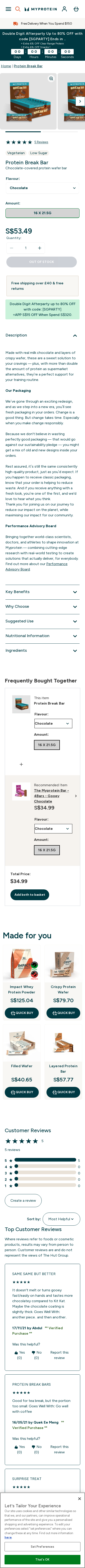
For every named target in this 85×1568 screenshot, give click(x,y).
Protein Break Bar (28, 66)
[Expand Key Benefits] (42, 592)
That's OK (42, 1559)
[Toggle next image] (80, 101)
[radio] (42, 213)
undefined (42, 188)
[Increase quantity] (40, 248)
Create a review (23, 1200)
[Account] (64, 9)
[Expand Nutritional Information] (42, 636)
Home (6, 66)
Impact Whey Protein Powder (21, 989)
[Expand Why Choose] (42, 607)
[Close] (80, 1499)
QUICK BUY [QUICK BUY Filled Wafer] (21, 1092)
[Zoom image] (51, 78)
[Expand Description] (42, 335)
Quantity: (14, 238)
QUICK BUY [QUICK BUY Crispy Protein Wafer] (63, 1013)
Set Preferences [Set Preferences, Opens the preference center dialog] (42, 1546)
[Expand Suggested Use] (42, 621)
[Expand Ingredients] (42, 651)
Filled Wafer (21, 1066)
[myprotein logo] (41, 9)
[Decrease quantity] (12, 248)
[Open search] (18, 9)
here (8, 1537)
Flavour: (13, 178)
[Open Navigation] (8, 9)
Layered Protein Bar (63, 1069)
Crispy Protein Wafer (63, 989)
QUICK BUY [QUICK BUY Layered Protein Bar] (63, 1092)
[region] (42, 1530)
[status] (26, 248)
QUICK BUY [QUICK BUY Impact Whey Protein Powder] (21, 1013)
